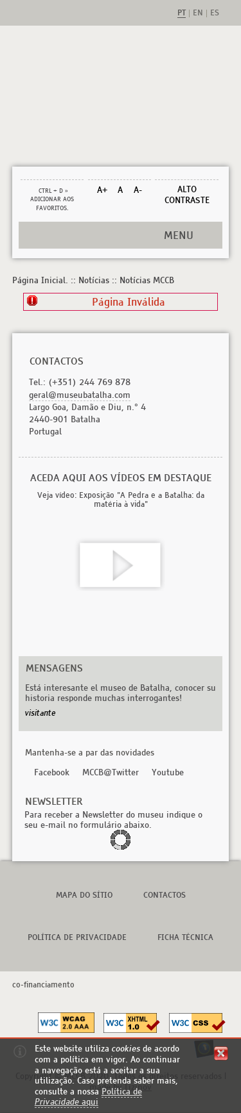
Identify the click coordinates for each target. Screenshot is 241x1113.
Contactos (164, 895)
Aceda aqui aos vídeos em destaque (120, 478)
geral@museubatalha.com (79, 395)
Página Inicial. (40, 280)
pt (181, 13)
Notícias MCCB (147, 280)
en (198, 13)
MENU (178, 235)
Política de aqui (88, 1097)
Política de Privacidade (77, 937)
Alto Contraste (187, 195)
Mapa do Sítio (84, 895)
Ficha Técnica (185, 937)
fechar (221, 1053)
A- (138, 190)
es (214, 13)
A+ (102, 190)
